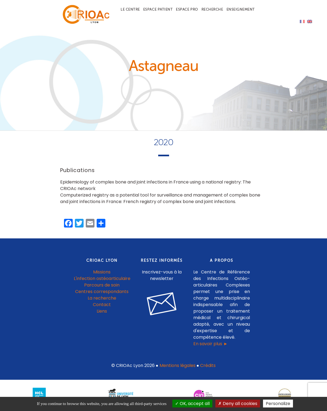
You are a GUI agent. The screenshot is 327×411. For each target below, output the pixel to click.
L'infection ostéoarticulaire (102, 278)
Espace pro (187, 9)
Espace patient (158, 9)
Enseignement (241, 9)
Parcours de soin (102, 285)
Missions (102, 272)
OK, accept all (192, 403)
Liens (102, 311)
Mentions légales (177, 365)
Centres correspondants (102, 291)
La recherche (102, 298)
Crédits (208, 365)
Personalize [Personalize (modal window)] (278, 403)
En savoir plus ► (210, 344)
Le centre (130, 9)
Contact (102, 304)
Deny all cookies (237, 403)
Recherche (212, 9)
